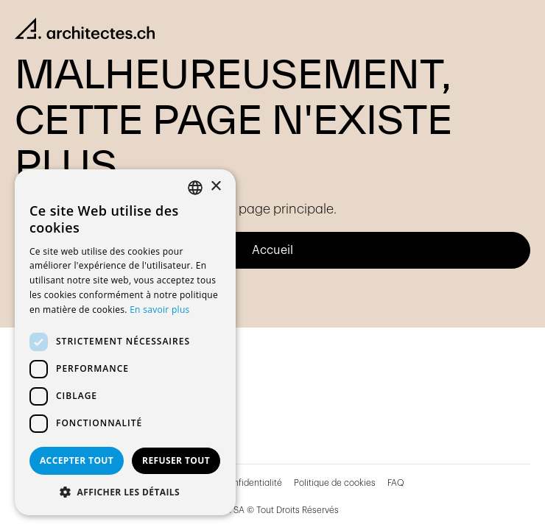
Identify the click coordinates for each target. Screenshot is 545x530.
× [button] (215, 186)
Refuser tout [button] (176, 460)
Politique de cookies (335, 482)
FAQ (395, 482)
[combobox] (195, 187)
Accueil (272, 250)
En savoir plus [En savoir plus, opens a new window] (159, 309)
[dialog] (125, 342)
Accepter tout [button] (76, 460)
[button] (125, 492)
